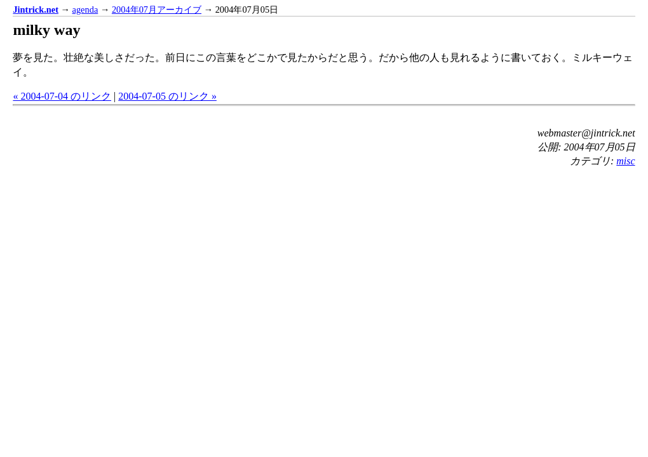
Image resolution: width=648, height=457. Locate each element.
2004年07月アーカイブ (156, 9)
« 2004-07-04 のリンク (62, 96)
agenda (85, 9)
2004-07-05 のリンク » (167, 96)
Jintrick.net (35, 9)
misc (625, 161)
